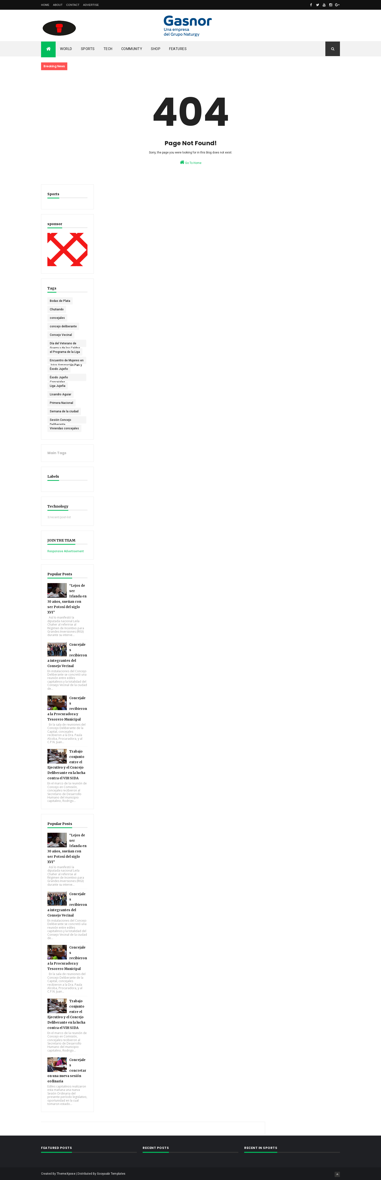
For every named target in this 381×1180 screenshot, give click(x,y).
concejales (57, 317)
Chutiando (57, 309)
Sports (88, 49)
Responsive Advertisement (65, 550)
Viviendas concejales (64, 428)
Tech (108, 49)
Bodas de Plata (60, 300)
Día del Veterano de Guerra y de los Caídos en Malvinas (65, 344)
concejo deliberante (63, 326)
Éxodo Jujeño (59, 368)
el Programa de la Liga (65, 351)
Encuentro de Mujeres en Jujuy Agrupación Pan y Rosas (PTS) (64, 361)
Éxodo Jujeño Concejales (59, 378)
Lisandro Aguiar (60, 394)
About (57, 4)
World (66, 49)
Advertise (91, 4)
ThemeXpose (66, 1173)
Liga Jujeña (57, 385)
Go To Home (190, 162)
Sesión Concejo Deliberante (60, 420)
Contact (72, 4)
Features (178, 49)
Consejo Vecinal (61, 334)
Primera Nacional (61, 402)
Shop (155, 49)
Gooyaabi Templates (111, 1173)
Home (45, 4)
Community (131, 49)
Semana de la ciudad (64, 411)
